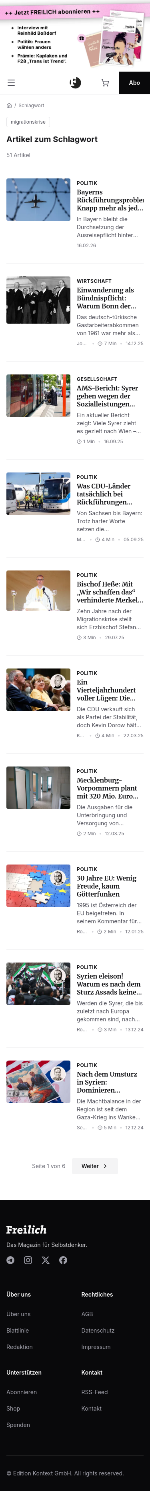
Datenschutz (98, 1330)
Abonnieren (21, 1392)
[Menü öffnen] (11, 83)
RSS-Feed (95, 1392)
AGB (87, 1314)
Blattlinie (17, 1330)
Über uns (18, 1314)
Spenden (18, 1424)
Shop (13, 1408)
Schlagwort (31, 105)
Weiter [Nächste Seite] (95, 1166)
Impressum (96, 1346)
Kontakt (92, 1408)
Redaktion (19, 1346)
